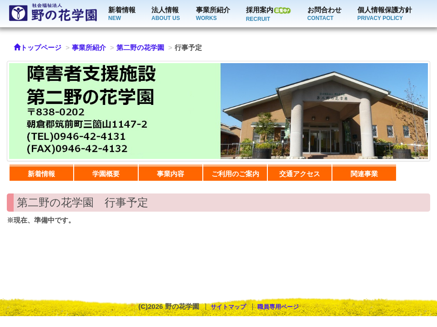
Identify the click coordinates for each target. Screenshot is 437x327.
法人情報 (165, 14)
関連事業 (364, 174)
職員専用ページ (278, 306)
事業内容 (170, 174)
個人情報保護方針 (384, 14)
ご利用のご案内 (235, 174)
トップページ (37, 47)
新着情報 (122, 14)
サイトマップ (228, 306)
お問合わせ (324, 14)
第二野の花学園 (140, 47)
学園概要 (106, 174)
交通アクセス (299, 174)
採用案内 (268, 14)
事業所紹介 (213, 14)
